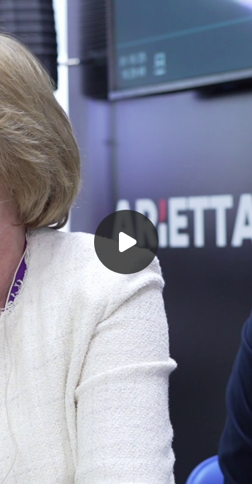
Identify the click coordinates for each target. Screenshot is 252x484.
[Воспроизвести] (126, 242)
